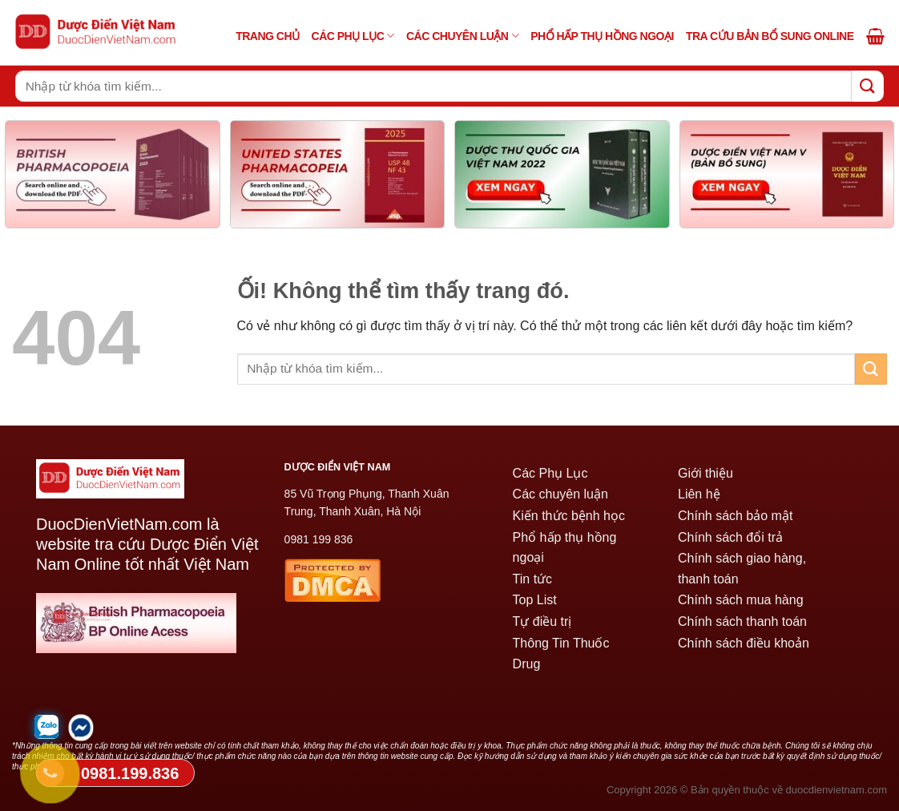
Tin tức (533, 579)
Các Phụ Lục (353, 35)
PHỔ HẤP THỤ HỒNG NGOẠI (602, 36)
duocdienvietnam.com (836, 790)
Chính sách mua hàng (741, 600)
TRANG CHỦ (267, 36)
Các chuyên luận (462, 35)
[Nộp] (868, 86)
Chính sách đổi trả (730, 537)
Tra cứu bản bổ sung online (770, 36)
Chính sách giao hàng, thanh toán (742, 568)
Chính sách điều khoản (743, 643)
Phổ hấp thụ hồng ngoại (565, 548)
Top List (535, 600)
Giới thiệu (705, 473)
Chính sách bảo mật (735, 516)
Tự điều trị (542, 621)
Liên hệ (699, 494)
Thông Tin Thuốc (561, 643)
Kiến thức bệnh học (569, 516)
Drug (527, 664)
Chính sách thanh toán (742, 621)
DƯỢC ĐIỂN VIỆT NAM (337, 467)
